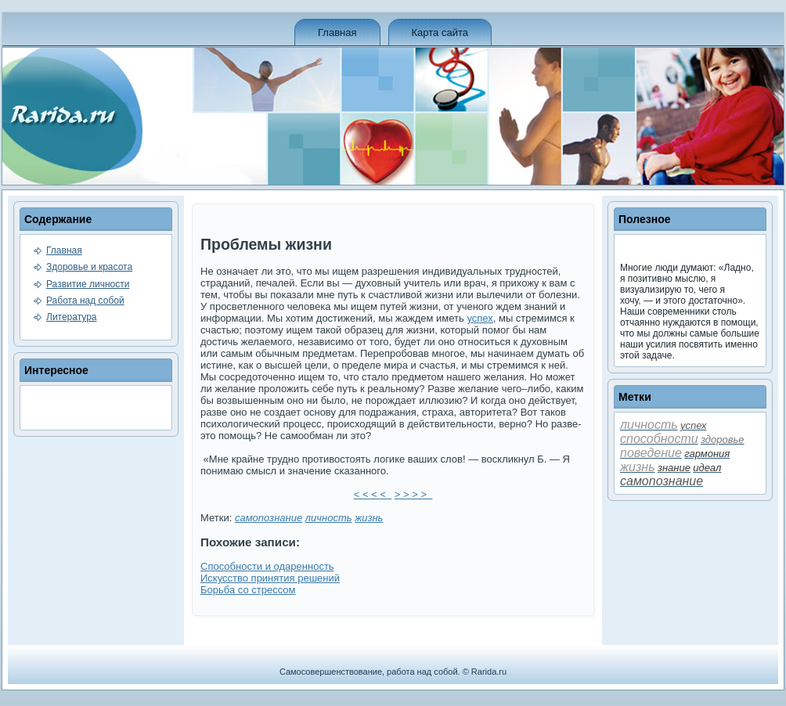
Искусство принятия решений (270, 578)
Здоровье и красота (89, 266)
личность (328, 518)
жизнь (369, 518)
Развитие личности (87, 284)
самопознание (268, 518)
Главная (337, 32)
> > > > (413, 494)
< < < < (372, 494)
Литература (71, 317)
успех (479, 318)
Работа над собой (85, 300)
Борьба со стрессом (247, 590)
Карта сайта (440, 32)
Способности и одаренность (267, 566)
